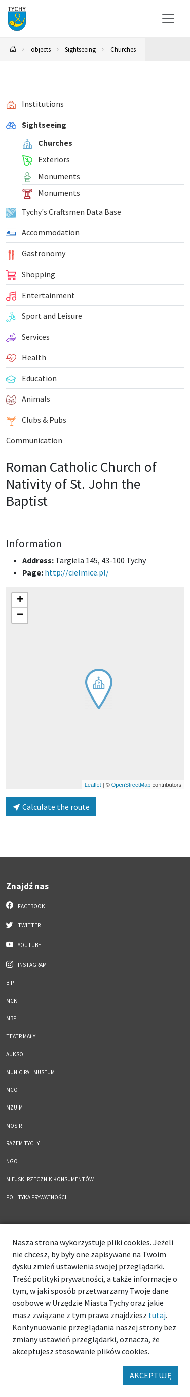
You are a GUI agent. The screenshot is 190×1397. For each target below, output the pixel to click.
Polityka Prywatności (36, 1197)
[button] (98, 689)
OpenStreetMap (131, 785)
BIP (10, 983)
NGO (12, 1161)
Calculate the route (51, 807)
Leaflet (93, 785)
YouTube (23, 944)
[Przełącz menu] (168, 18)
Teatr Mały (20, 1036)
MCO (12, 1089)
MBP (11, 1018)
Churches (123, 49)
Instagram (26, 964)
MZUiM (14, 1107)
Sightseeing (80, 49)
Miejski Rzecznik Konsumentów (50, 1179)
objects (41, 49)
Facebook (25, 905)
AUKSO (14, 1054)
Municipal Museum (30, 1072)
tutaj (157, 1315)
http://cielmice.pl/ (77, 572)
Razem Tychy (23, 1143)
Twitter (23, 924)
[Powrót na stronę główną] (13, 49)
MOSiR (14, 1125)
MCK (11, 1000)
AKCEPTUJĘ (150, 1375)
